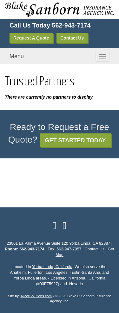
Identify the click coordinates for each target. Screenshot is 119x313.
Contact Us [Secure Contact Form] (94, 249)
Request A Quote (31, 37)
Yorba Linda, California (52, 267)
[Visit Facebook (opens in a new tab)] (55, 225)
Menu (17, 56)
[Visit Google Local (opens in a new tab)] (65, 225)
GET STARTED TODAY (75, 140)
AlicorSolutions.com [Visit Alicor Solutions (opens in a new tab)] (36, 296)
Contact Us (72, 37)
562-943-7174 (71, 25)
